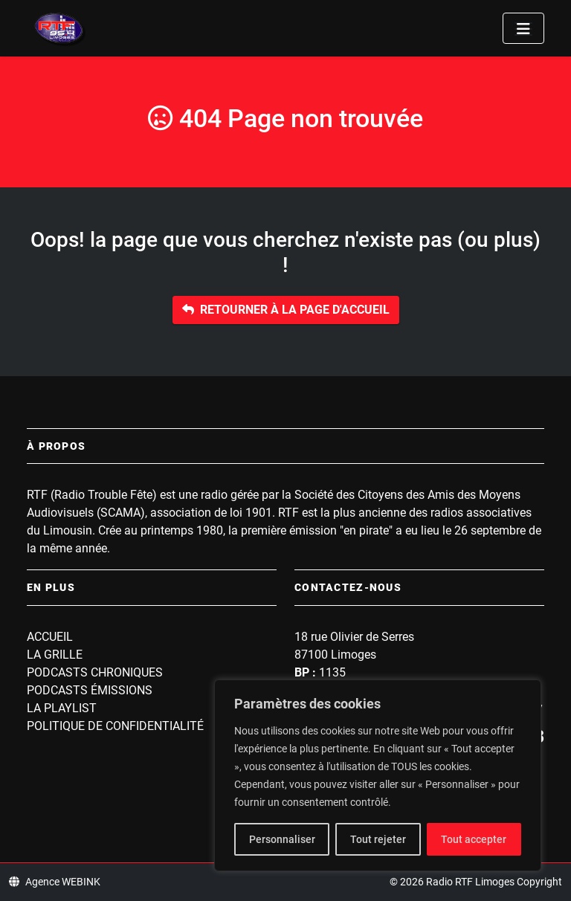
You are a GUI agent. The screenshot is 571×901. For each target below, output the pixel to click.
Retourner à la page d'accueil (286, 310)
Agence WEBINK (54, 882)
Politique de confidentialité (115, 726)
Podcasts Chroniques (95, 672)
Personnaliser (282, 839)
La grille (55, 655)
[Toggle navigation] (523, 28)
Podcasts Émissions (89, 690)
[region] (377, 775)
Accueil (50, 637)
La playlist (62, 708)
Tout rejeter (378, 839)
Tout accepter (473, 839)
